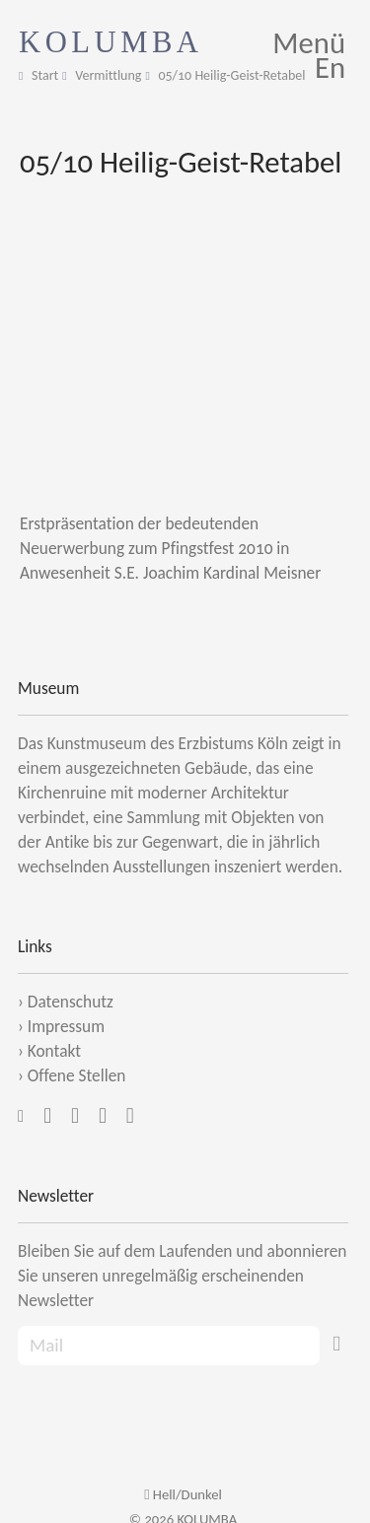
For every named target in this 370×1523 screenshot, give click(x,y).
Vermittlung (108, 75)
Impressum (66, 1026)
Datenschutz (70, 1001)
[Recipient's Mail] (169, 1346)
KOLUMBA (111, 42)
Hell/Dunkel (183, 1494)
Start (45, 75)
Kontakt (54, 1051)
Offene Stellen (77, 1075)
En (330, 67)
